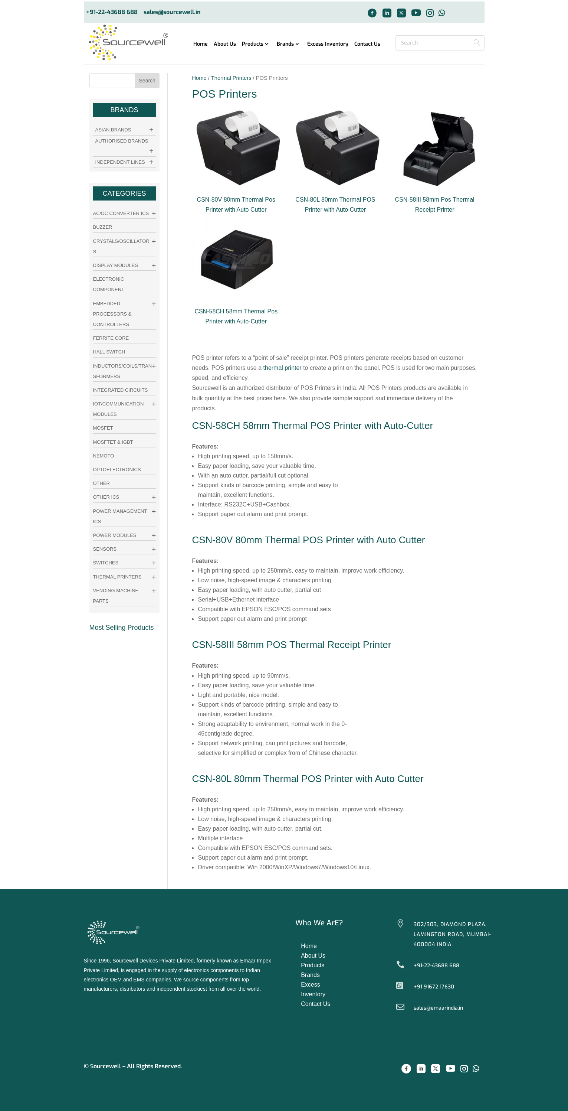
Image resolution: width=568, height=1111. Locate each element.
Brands (285, 44)
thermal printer (282, 368)
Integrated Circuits (120, 390)
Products (252, 44)
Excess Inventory (327, 44)
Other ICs (106, 497)
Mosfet (103, 428)
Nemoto (103, 456)
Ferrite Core (111, 338)
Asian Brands (113, 130)
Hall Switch (109, 352)
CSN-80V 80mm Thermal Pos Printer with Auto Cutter (236, 199)
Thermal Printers (231, 78)
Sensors (105, 549)
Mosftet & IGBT (113, 442)
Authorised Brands (121, 141)
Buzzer (102, 227)
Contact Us (367, 44)
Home (200, 44)
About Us (225, 44)
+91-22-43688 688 (112, 12)
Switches (106, 563)
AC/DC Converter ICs (121, 213)
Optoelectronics (117, 469)
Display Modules (115, 265)
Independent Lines (120, 162)
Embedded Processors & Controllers (112, 314)
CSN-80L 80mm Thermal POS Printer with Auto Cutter (335, 199)
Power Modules (115, 535)
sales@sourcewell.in (172, 12)
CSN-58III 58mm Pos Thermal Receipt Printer (435, 199)
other (101, 483)
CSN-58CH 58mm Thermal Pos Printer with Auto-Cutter (236, 311)
